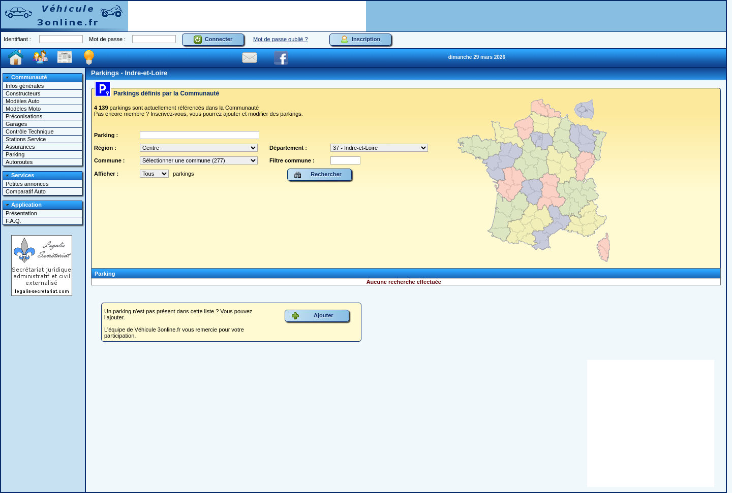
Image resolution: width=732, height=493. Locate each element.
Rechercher (318, 175)
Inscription (360, 40)
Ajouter (312, 316)
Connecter (213, 40)
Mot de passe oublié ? (280, 39)
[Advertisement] (247, 16)
